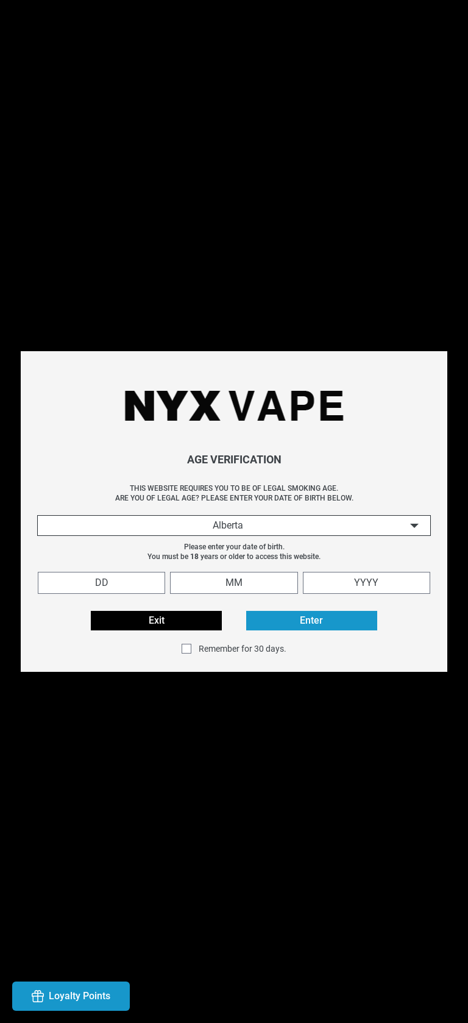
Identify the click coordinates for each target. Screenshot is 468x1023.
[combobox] (234, 525)
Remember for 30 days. (242, 649)
